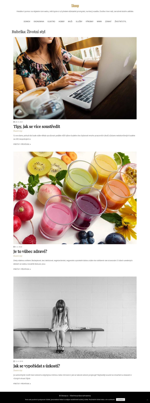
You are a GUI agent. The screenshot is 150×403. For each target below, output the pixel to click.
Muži (70, 21)
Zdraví (108, 21)
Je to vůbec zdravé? (30, 251)
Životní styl (120, 21)
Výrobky (89, 21)
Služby (79, 21)
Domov (27, 21)
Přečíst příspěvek (21, 144)
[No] (147, 400)
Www (99, 21)
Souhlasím (120, 399)
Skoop (75, 5)
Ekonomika (39, 21)
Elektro (51, 21)
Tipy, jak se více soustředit (36, 126)
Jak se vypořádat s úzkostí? (36, 365)
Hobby (62, 21)
